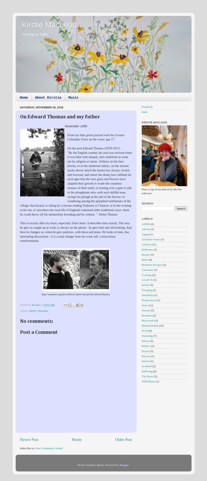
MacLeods (148, 320)
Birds (145, 259)
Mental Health (150, 325)
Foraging (147, 290)
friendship (147, 295)
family (32, 310)
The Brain (147, 376)
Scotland (147, 366)
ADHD (146, 224)
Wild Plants (148, 381)
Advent (146, 229)
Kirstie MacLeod (49, 25)
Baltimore (147, 249)
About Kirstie (48, 98)
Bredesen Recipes (152, 264)
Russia (145, 361)
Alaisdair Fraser (151, 239)
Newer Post (29, 439)
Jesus (145, 305)
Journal (146, 310)
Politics (146, 346)
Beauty (146, 254)
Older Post (123, 439)
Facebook (147, 106)
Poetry (145, 341)
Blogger (124, 465)
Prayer (145, 351)
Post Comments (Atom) (49, 448)
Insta (144, 111)
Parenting (147, 335)
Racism (146, 356)
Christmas (147, 269)
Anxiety (146, 244)
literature (43, 310)
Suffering (147, 371)
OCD (145, 330)
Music (73, 98)
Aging (145, 234)
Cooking (147, 275)
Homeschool (149, 300)
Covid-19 (147, 279)
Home (24, 98)
